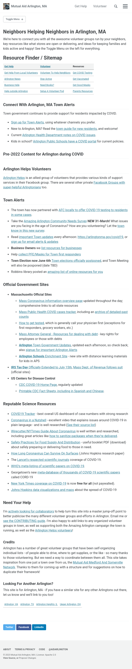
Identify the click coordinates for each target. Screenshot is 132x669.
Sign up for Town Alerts (27, 122)
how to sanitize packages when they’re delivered (83, 436)
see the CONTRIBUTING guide (24, 521)
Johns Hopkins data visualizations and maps (42, 490)
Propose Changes (27, 658)
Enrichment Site (43, 356)
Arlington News (12, 79)
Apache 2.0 (50, 655)
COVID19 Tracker (23, 414)
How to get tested (31, 323)
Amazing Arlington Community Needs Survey (55, 221)
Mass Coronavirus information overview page (51, 301)
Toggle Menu (13, 19)
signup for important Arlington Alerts (51, 350)
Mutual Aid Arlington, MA (29, 6)
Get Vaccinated (81, 79)
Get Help (81, 6)
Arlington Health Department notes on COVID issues (58, 135)
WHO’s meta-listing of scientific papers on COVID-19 (47, 466)
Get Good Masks (81, 85)
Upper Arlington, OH (70, 604)
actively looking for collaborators (31, 511)
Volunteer (100, 6)
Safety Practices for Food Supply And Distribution (45, 442)
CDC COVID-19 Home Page (38, 385)
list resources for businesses (61, 248)
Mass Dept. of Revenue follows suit (98, 367)
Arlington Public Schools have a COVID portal (64, 141)
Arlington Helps (14, 178)
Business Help (11, 85)
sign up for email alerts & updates (34, 242)
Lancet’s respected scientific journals (43, 460)
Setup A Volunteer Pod (52, 91)
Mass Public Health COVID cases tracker (47, 312)
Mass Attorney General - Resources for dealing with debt (58, 334)
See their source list (81, 425)
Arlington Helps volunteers (53, 530)
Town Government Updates (45, 345)
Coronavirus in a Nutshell (28, 420)
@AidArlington (58, 649)
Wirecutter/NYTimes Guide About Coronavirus (43, 431)
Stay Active (46, 79)
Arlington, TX (27, 604)
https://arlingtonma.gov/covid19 (100, 237)
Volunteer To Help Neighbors (55, 72)
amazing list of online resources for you (75, 272)
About (7, 649)
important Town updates (36, 237)
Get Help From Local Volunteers (21, 72)
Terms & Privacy (25, 649)
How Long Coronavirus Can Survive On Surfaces (44, 453)
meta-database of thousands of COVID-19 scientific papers (79, 472)
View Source (9, 658)
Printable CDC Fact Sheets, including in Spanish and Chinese (61, 391)
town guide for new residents (76, 129)
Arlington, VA (11, 604)
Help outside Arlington (16, 91)
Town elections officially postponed (76, 261)
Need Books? (47, 85)
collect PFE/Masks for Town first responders (49, 254)
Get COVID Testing (82, 72)
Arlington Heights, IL (47, 604)
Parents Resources (83, 91)
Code (42, 649)
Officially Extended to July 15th (41, 367)
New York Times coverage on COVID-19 (38, 483)
